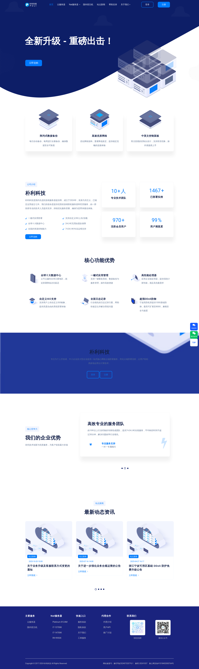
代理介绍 (107, 622)
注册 (164, 4)
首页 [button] (51, 4)
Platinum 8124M (60, 622)
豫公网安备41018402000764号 (161, 663)
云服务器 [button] (61, 4)
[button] (122, 468)
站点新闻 (32, 556)
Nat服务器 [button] (74, 4)
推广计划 (107, 632)
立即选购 (33, 236)
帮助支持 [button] (113, 4)
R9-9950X (57, 638)
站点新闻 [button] (101, 4)
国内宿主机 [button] (88, 4)
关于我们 (82, 632)
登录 (147, 4)
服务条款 (82, 622)
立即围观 (32, 571)
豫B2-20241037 (141, 663)
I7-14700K (57, 632)
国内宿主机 (32, 627)
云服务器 (31, 622)
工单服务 (82, 638)
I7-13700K (57, 627)
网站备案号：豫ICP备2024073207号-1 (118, 663)
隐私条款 (82, 627)
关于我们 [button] (125, 4)
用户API (107, 627)
